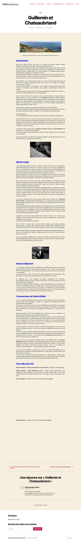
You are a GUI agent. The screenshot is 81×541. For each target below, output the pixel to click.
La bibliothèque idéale (58, 4)
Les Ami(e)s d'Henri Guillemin (18, 537)
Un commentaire (49, 27)
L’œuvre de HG (41, 4)
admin (33, 27)
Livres (40, 12)
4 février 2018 (40, 27)
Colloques (48, 4)
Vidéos (77, 4)
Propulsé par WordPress (32, 537)
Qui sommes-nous (69, 4)
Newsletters (32, 4)
